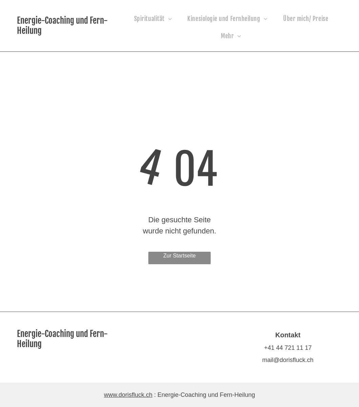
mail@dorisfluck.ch (287, 360)
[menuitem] (156, 18)
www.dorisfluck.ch (128, 394)
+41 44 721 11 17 (288, 347)
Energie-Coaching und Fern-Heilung (62, 25)
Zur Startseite (179, 255)
